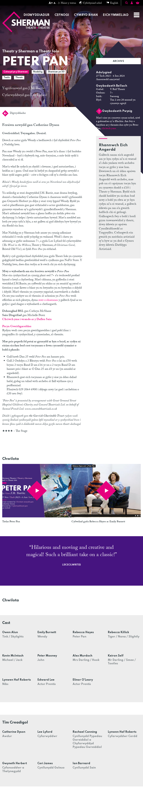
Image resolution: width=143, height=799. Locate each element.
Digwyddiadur (14, 113)
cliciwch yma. (109, 129)
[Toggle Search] (126, 3)
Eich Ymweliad (115, 15)
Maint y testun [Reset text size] (67, 3)
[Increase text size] (51, 3)
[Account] (131, 3)
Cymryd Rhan (86, 15)
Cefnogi (62, 15)
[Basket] (137, 3)
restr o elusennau (48, 300)
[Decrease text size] (55, 3)
